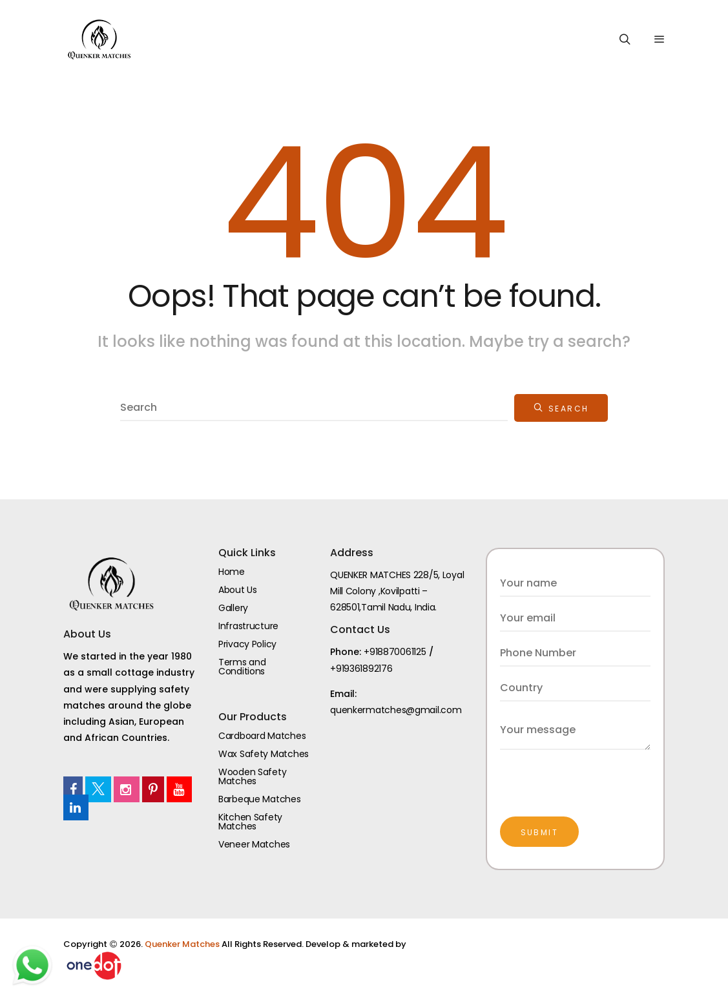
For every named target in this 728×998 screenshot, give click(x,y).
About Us (237, 589)
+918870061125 (395, 651)
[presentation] (598, 775)
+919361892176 (361, 668)
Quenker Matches (183, 944)
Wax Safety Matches (263, 753)
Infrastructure (248, 625)
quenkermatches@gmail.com (395, 709)
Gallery (233, 607)
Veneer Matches (254, 844)
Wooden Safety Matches (252, 776)
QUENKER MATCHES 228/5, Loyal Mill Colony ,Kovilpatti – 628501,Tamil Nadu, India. (397, 591)
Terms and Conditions (241, 667)
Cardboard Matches (262, 735)
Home (231, 571)
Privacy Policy (247, 644)
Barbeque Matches (259, 799)
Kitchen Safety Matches (250, 822)
